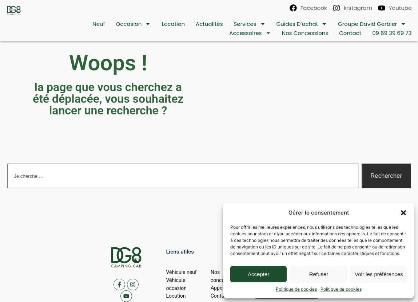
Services (249, 23)
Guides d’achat (301, 23)
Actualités (209, 24)
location (173, 24)
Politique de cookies (296, 289)
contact (350, 33)
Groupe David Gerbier (372, 23)
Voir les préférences (379, 274)
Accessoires (250, 33)
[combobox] (183, 176)
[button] (403, 212)
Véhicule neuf (181, 272)
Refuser (319, 274)
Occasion (133, 23)
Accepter (258, 274)
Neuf (98, 24)
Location (176, 296)
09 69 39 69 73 (391, 33)
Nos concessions (305, 33)
